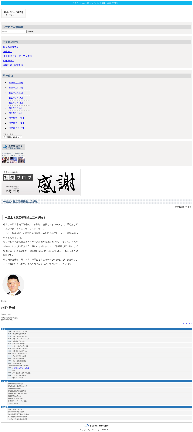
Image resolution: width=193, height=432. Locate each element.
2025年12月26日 (16, 118)
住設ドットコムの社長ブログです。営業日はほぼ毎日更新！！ (96, 3)
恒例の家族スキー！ (13, 47)
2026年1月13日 (16, 103)
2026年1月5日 (15, 113)
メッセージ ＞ (187, 323)
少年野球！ (8, 60)
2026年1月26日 (16, 93)
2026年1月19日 (16, 98)
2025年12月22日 (16, 128)
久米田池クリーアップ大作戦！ (18, 56)
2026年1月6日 (15, 108)
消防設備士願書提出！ (14, 65)
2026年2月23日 (16, 82)
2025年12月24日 (16, 123)
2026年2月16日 (16, 88)
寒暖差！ (7, 51)
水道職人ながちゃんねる (20, 368)
